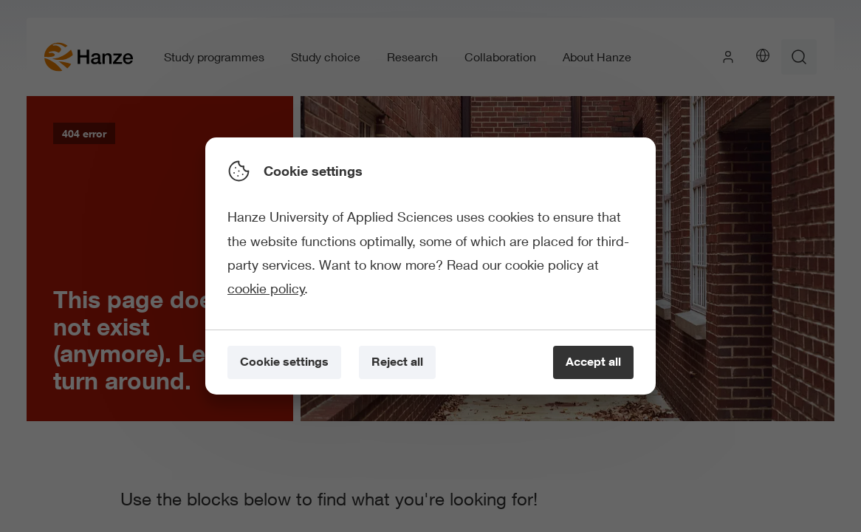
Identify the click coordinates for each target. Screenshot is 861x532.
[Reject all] (397, 362)
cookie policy (266, 288)
